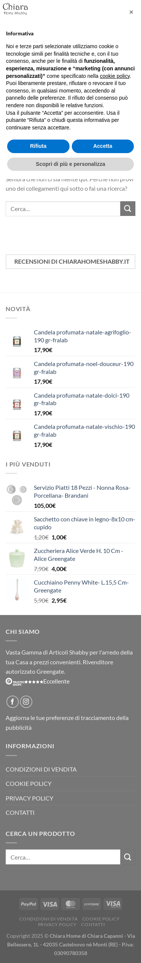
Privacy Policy (29, 798)
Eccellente (38, 681)
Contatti (20, 812)
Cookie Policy (29, 783)
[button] (131, 12)
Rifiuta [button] (38, 146)
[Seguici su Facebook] (12, 702)
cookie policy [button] (115, 76)
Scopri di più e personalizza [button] (70, 164)
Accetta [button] (102, 146)
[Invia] (127, 208)
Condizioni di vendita (41, 769)
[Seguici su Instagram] (26, 702)
